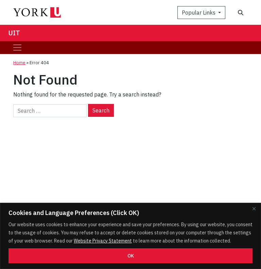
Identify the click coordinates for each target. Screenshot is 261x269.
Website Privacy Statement (103, 241)
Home (19, 63)
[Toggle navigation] (17, 47)
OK (130, 256)
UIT (14, 32)
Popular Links (199, 12)
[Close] (254, 208)
